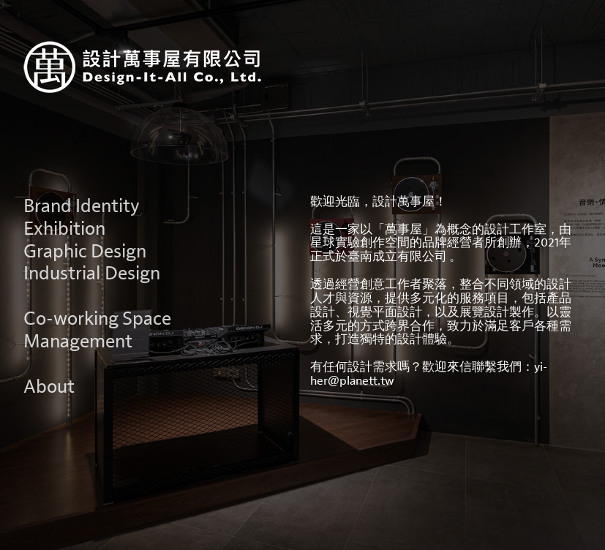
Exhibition (64, 228)
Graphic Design (84, 251)
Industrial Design (91, 273)
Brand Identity (81, 206)
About (49, 386)
